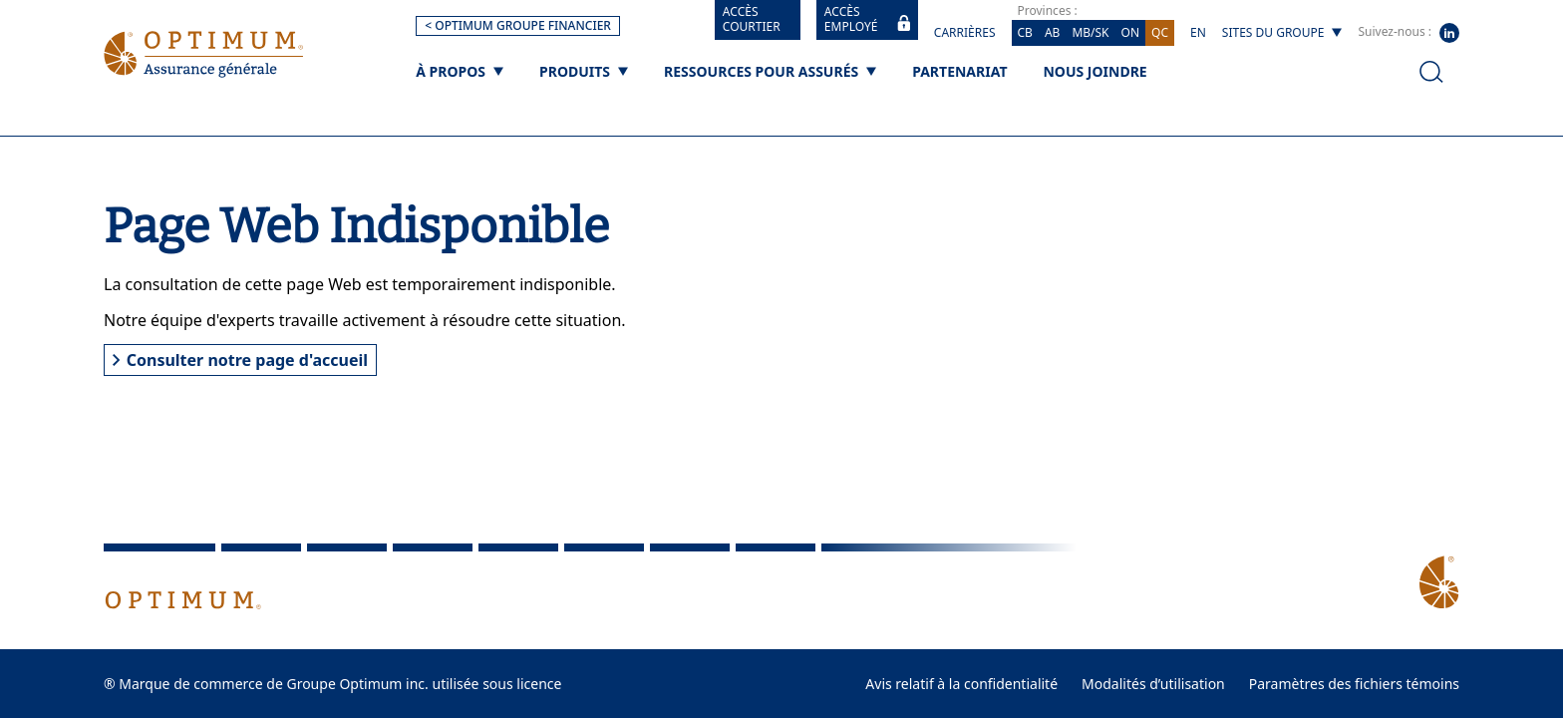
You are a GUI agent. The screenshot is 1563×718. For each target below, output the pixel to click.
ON (1130, 32)
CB (1025, 32)
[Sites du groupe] (1282, 33)
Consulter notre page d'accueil (240, 360)
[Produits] (583, 71)
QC (1159, 32)
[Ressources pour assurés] (770, 71)
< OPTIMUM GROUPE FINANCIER (518, 25)
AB (1052, 32)
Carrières (965, 32)
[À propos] (459, 71)
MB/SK (1090, 32)
